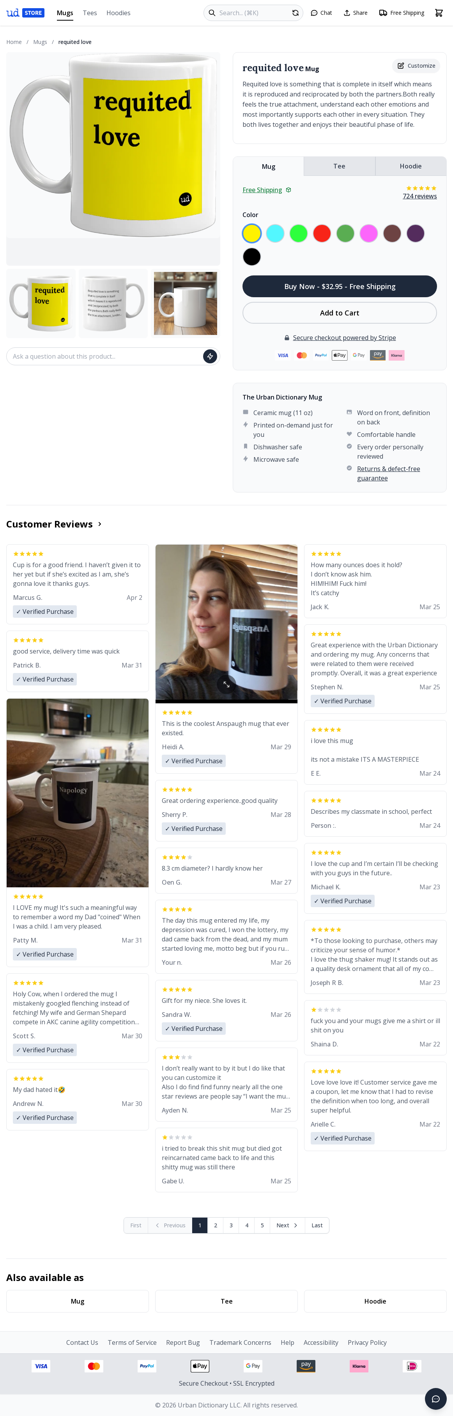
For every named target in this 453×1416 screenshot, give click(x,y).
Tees (90, 13)
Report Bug (183, 1342)
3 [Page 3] (231, 1225)
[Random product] (295, 13)
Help (287, 1342)
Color (250, 214)
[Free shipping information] (401, 13)
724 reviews (420, 196)
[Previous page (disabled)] (170, 1225)
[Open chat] (321, 13)
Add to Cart (339, 312)
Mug (268, 166)
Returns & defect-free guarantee (388, 473)
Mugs (65, 15)
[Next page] (287, 1225)
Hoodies (118, 13)
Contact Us (82, 1342)
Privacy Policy (367, 1342)
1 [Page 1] (200, 1225)
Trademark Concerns (240, 1342)
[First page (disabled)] (136, 1225)
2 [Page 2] (215, 1225)
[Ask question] (210, 356)
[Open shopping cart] (439, 13)
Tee (339, 166)
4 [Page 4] (246, 1225)
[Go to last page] (317, 1225)
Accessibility (321, 1342)
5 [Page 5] (262, 1225)
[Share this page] (355, 13)
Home (14, 42)
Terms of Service (132, 1342)
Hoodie (411, 166)
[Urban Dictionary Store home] (25, 13)
